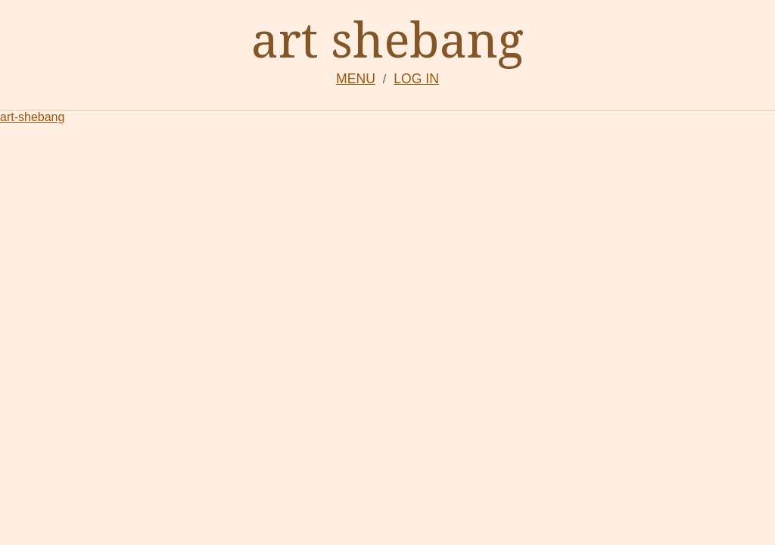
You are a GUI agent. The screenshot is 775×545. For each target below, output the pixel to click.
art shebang (387, 39)
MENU (355, 78)
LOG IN (416, 78)
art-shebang (32, 117)
